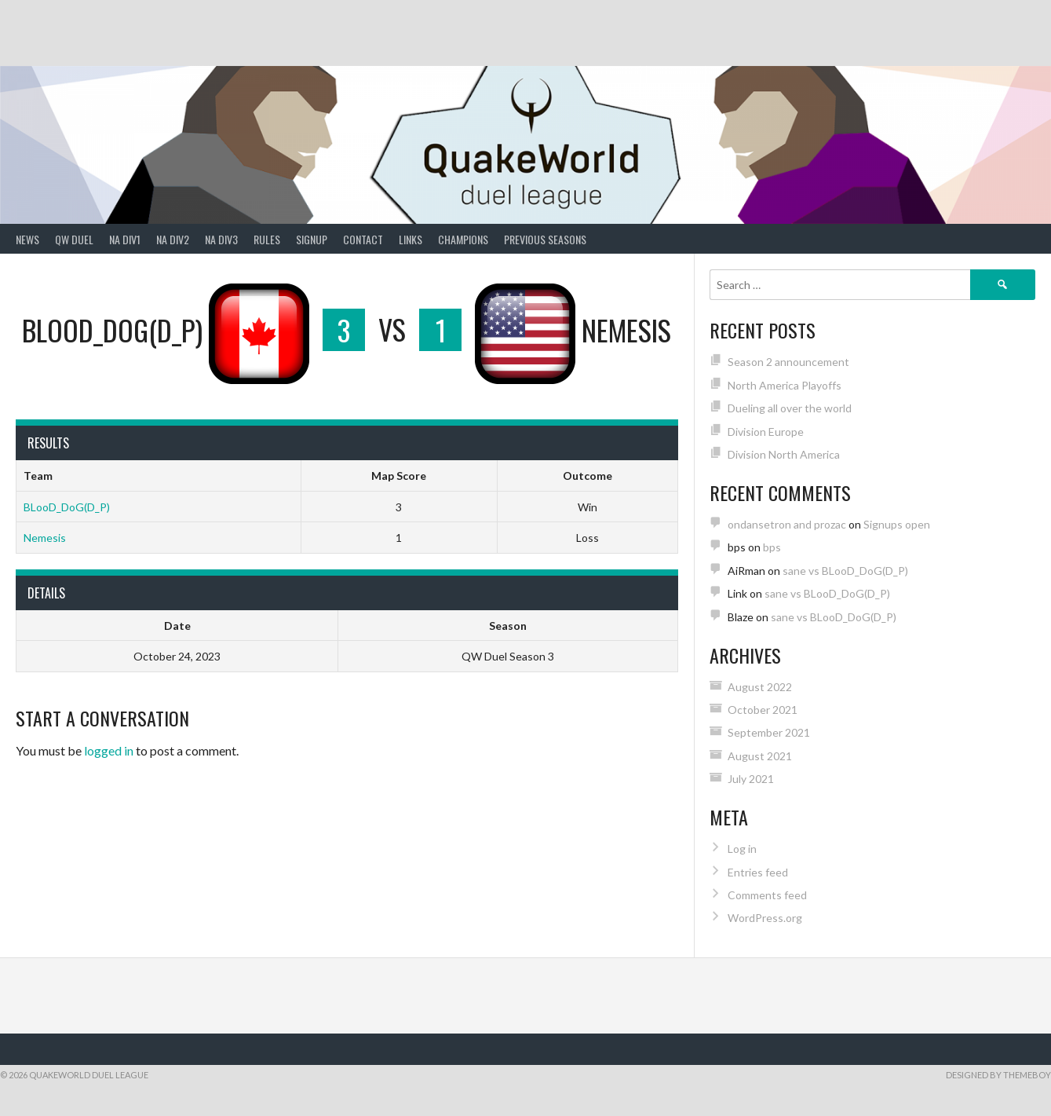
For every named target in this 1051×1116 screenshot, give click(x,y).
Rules (267, 239)
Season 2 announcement (788, 361)
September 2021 (769, 732)
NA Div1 (124, 239)
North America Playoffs (784, 385)
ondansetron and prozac (787, 524)
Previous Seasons (545, 239)
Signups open (896, 524)
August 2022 (760, 686)
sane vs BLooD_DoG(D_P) (845, 570)
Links (410, 239)
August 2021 (760, 756)
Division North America (784, 454)
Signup (311, 239)
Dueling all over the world (790, 408)
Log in (742, 848)
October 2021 (762, 709)
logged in (108, 750)
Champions (463, 239)
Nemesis (45, 537)
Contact (363, 239)
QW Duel (74, 239)
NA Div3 (221, 239)
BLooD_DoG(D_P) (67, 507)
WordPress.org (765, 917)
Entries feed (758, 872)
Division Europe (766, 431)
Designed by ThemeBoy (998, 1075)
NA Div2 (172, 239)
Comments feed (767, 895)
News (27, 239)
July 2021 (751, 778)
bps (772, 547)
